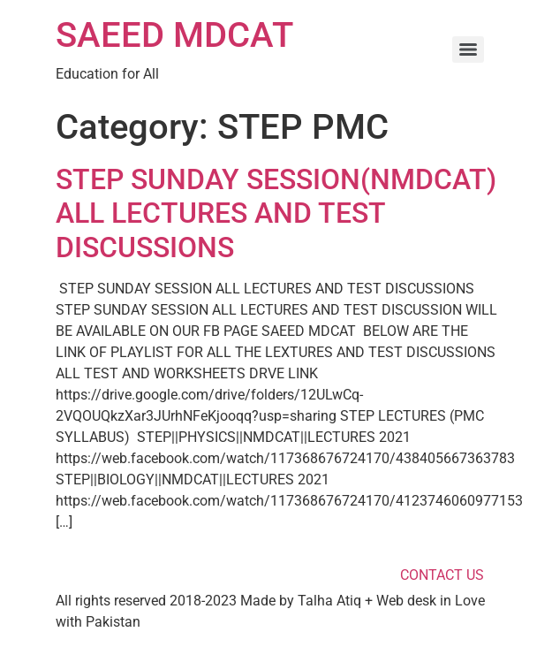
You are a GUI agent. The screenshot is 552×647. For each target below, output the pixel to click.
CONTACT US (442, 575)
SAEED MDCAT (174, 35)
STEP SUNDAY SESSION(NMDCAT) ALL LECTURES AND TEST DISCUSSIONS (276, 213)
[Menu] (468, 49)
